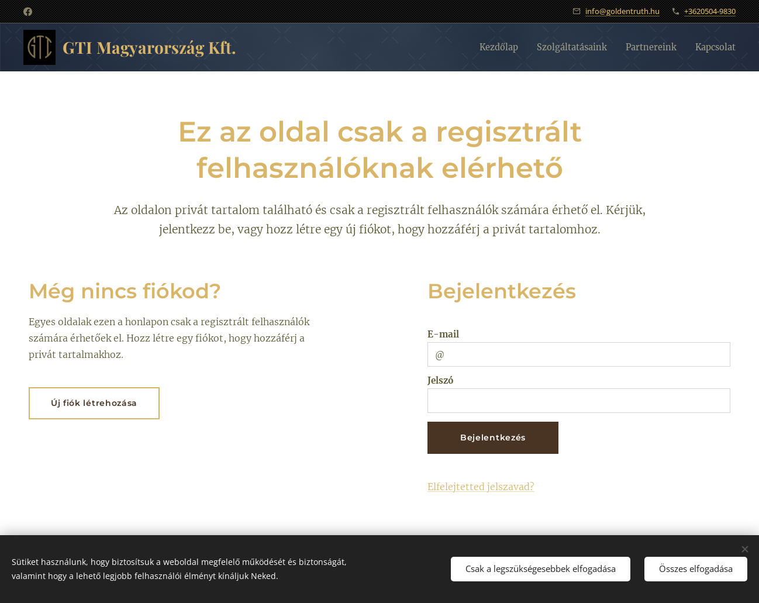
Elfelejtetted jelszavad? (480, 486)
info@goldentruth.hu (622, 11)
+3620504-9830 (710, 11)
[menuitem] (482, 47)
